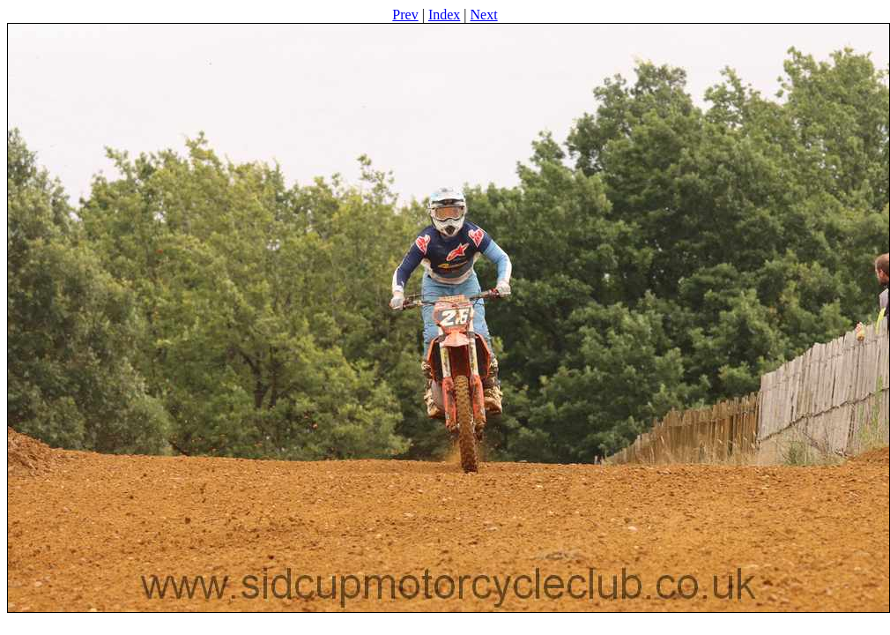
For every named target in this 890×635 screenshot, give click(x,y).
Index (444, 14)
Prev (405, 14)
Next (484, 14)
